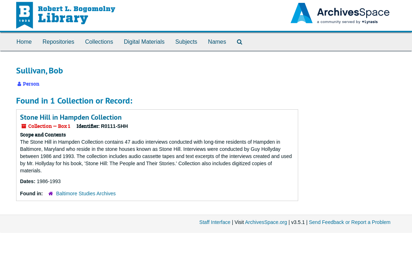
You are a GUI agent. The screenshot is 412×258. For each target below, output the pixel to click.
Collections (99, 42)
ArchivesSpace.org (266, 222)
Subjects (186, 42)
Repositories (58, 42)
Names (217, 42)
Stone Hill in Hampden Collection (71, 117)
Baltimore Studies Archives (86, 193)
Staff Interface (215, 222)
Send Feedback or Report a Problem (350, 222)
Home (24, 42)
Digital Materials (144, 42)
